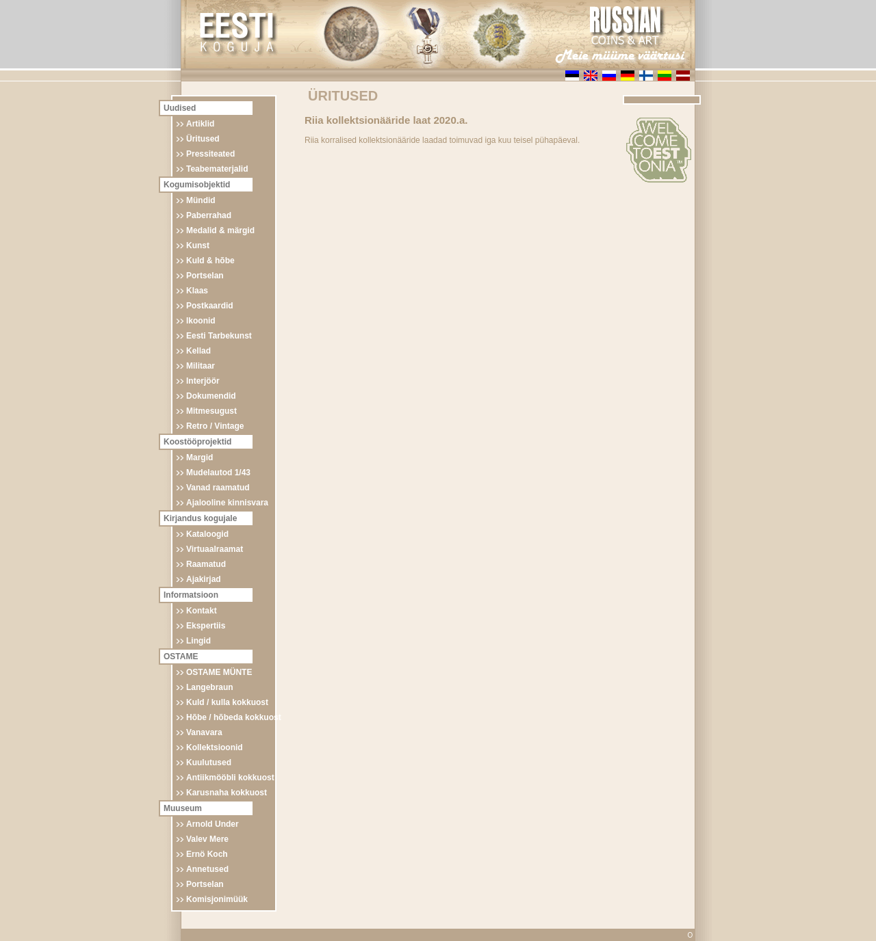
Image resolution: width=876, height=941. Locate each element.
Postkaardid (209, 305)
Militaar (200, 366)
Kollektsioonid (214, 747)
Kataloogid (207, 534)
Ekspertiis (205, 626)
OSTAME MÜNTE (219, 672)
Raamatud (206, 564)
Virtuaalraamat (214, 549)
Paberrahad (208, 215)
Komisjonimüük (217, 899)
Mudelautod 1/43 (218, 472)
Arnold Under (212, 824)
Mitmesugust (211, 411)
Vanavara (204, 732)
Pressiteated (210, 154)
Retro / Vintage (215, 426)
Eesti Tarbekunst (219, 336)
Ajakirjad (203, 579)
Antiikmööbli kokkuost (230, 777)
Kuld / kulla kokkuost (227, 702)
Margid (199, 457)
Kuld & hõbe (210, 260)
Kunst (197, 245)
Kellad (198, 351)
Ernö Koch (207, 854)
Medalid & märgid (220, 230)
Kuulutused (208, 762)
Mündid (201, 200)
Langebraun (209, 687)
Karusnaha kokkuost (226, 792)
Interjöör (203, 381)
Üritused (203, 139)
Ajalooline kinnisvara (227, 502)
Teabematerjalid (217, 169)
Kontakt (201, 610)
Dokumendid (211, 396)
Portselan (205, 275)
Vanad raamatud (218, 487)
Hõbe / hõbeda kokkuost (233, 717)
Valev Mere (207, 839)
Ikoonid (201, 321)
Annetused (207, 869)
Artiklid (200, 124)
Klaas (197, 290)
